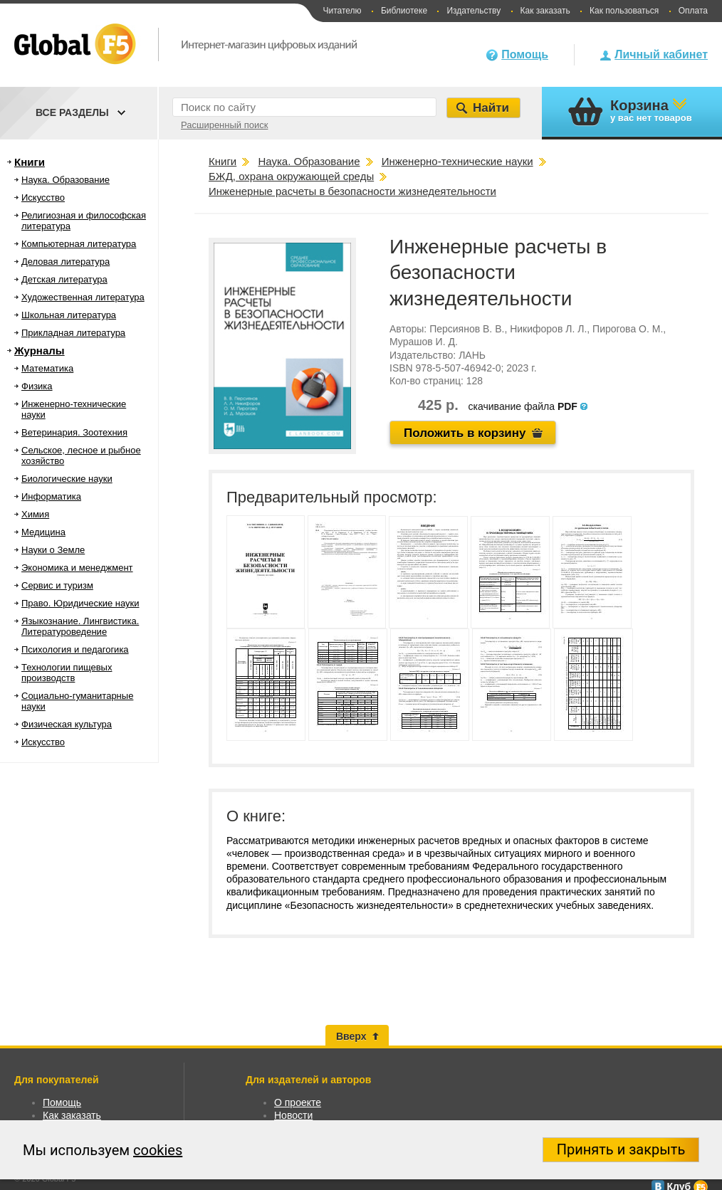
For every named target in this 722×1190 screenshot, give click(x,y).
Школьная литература (68, 315)
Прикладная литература (73, 332)
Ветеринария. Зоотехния (74, 432)
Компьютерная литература (78, 243)
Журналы (39, 350)
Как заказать (545, 11)
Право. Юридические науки (80, 603)
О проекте (297, 1102)
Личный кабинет (661, 54)
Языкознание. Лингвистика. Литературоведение (80, 626)
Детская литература (64, 279)
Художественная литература (83, 297)
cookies (157, 1150)
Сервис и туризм (57, 585)
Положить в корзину (465, 433)
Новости (293, 1115)
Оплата (693, 11)
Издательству (473, 11)
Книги (29, 162)
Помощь (524, 54)
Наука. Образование (65, 179)
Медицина (43, 532)
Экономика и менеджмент (77, 567)
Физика (37, 386)
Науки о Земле (53, 549)
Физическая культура (66, 724)
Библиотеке (404, 11)
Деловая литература (65, 261)
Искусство (43, 197)
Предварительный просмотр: (331, 497)
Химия (35, 514)
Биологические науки (67, 478)
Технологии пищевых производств (66, 672)
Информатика (51, 496)
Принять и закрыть (621, 1149)
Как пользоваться (624, 11)
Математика (47, 368)
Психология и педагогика (75, 649)
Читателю (342, 11)
